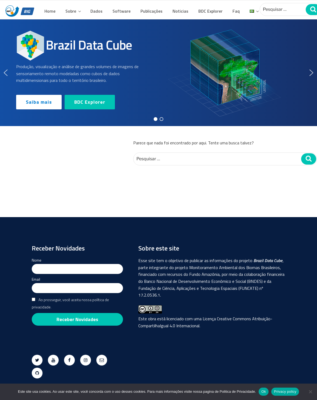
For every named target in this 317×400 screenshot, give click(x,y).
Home (49, 11)
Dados (96, 11)
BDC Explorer (210, 11)
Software (121, 11)
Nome (36, 260)
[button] (5, 72)
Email (36, 279)
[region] (158, 72)
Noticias (180, 11)
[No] (310, 391)
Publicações (151, 11)
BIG (27, 11)
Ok (263, 391)
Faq (236, 11)
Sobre (73, 11)
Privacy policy (285, 391)
